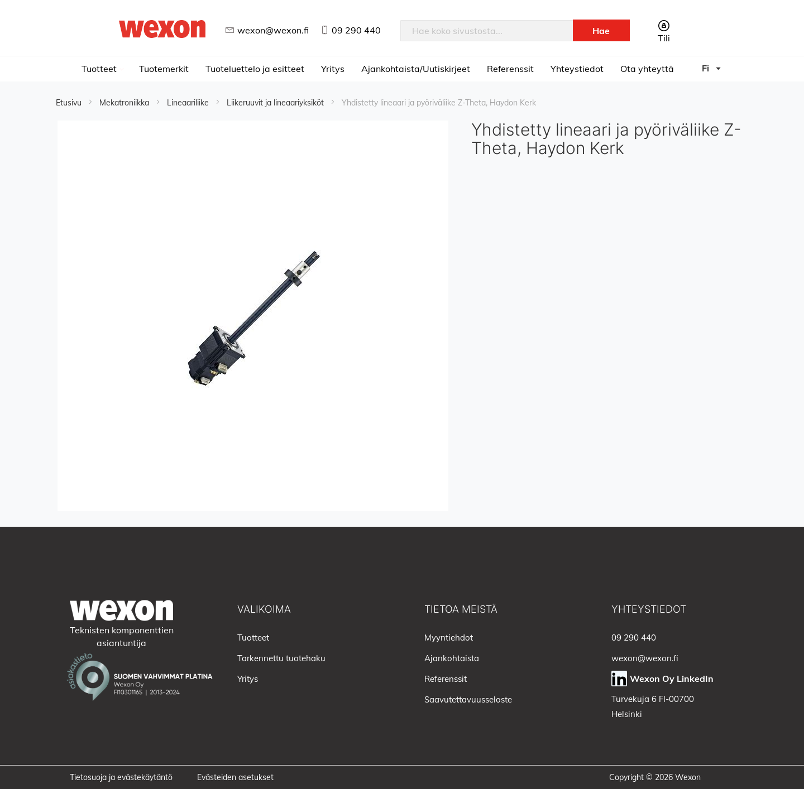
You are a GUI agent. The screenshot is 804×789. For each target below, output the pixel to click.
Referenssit (510, 68)
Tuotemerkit (164, 68)
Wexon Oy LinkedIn (672, 678)
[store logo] (162, 28)
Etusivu (70, 103)
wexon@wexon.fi (273, 30)
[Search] (601, 30)
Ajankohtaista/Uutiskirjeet (415, 68)
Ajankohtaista (451, 658)
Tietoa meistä (460, 609)
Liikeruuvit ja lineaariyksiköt (276, 103)
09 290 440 (356, 30)
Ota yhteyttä (647, 68)
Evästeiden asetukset (235, 777)
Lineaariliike (189, 103)
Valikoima (264, 609)
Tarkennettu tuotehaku (281, 658)
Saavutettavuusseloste (468, 699)
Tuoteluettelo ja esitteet (254, 68)
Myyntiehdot (448, 637)
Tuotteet (100, 68)
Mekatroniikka (125, 103)
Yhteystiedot (577, 68)
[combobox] (486, 30)
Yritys (332, 68)
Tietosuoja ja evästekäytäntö (121, 777)
